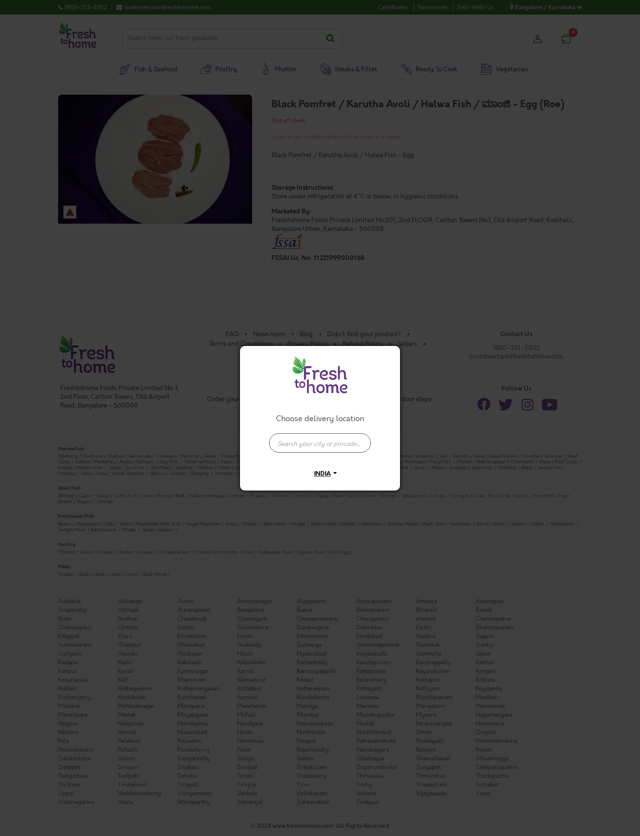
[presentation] (320, 443)
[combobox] (320, 438)
